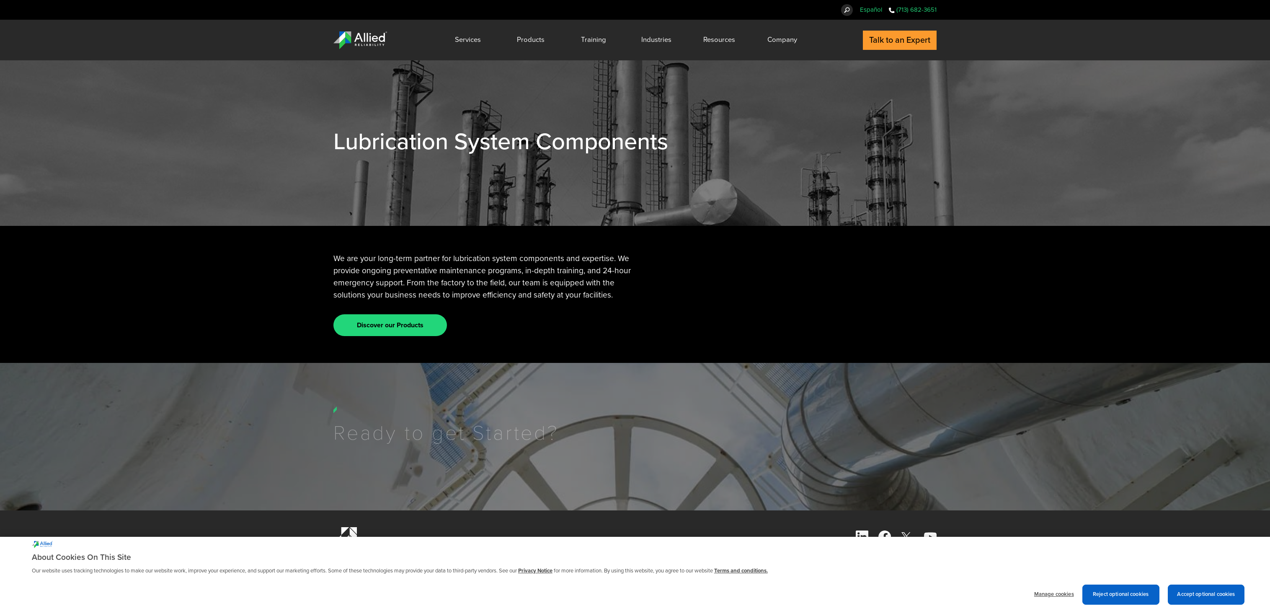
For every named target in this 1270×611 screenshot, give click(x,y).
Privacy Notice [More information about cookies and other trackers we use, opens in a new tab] (535, 575)
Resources (719, 40)
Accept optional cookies (1206, 598)
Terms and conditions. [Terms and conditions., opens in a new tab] (741, 575)
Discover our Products (390, 325)
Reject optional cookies (1121, 598)
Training (593, 40)
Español (871, 9)
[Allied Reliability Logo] (360, 40)
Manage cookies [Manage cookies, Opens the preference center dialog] (1054, 598)
